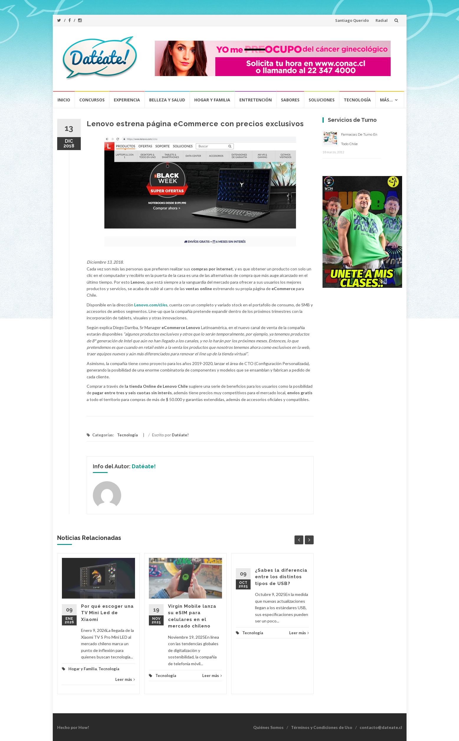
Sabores (290, 100)
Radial (382, 20)
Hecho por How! (73, 727)
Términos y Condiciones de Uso (321, 727)
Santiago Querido (352, 20)
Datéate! (180, 435)
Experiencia (127, 100)
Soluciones (322, 100)
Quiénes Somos (268, 727)
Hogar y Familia (212, 100)
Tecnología (357, 100)
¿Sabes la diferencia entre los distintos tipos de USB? (281, 577)
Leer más (125, 679)
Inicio (63, 100)
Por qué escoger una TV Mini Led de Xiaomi (107, 613)
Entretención (255, 100)
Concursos (92, 100)
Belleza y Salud (167, 100)
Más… (386, 100)
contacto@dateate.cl (381, 727)
